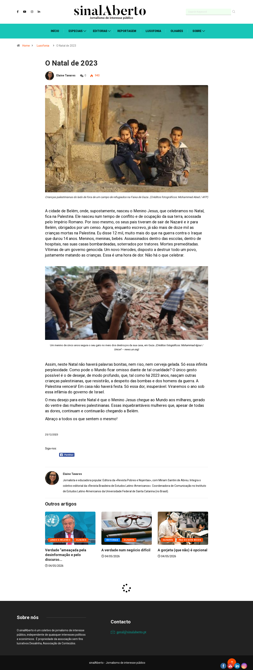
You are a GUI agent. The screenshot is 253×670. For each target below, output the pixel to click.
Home (26, 45)
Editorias (100, 31)
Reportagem (126, 31)
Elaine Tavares (66, 75)
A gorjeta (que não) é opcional (182, 550)
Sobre (197, 31)
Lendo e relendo (60, 540)
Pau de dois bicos (190, 540)
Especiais (76, 31)
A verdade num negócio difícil (125, 550)
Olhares (177, 31)
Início (55, 31)
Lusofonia (153, 31)
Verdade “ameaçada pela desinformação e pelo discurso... (65, 555)
